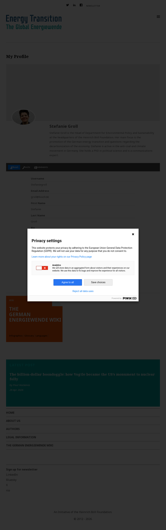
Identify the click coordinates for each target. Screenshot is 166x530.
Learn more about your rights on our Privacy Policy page (62, 256)
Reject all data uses (83, 291)
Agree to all (68, 282)
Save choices (98, 282)
